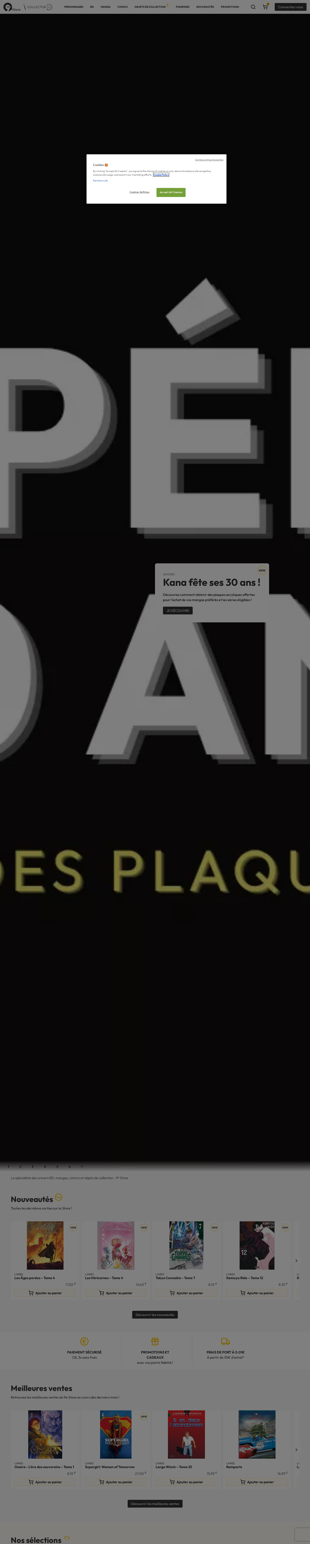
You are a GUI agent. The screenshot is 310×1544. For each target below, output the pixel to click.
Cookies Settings (139, 192)
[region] (156, 179)
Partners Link (100, 180)
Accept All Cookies (171, 192)
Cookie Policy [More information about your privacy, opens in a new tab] (161, 174)
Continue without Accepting (209, 159)
